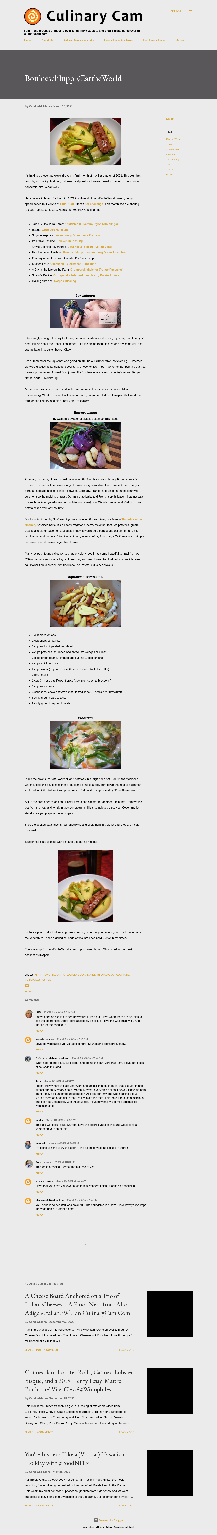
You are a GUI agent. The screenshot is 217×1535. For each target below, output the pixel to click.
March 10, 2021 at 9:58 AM (87, 1057)
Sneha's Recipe (44, 1180)
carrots (169, 144)
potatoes (170, 168)
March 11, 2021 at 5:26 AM (70, 1180)
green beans (172, 149)
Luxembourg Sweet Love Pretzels (77, 235)
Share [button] (169, 119)
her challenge (94, 204)
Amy (38, 1161)
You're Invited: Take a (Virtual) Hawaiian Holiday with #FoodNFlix (74, 1458)
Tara (38, 1080)
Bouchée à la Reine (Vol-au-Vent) (90, 246)
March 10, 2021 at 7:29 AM (59, 1011)
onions (169, 163)
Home (27, 39)
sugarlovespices (45, 1038)
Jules (38, 1011)
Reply (40, 1030)
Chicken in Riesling (70, 241)
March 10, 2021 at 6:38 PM (63, 1142)
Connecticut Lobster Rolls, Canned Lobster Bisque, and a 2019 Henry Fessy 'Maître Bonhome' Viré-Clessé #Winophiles (79, 1380)
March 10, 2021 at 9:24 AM (72, 1038)
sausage (169, 173)
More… (180, 39)
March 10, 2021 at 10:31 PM (59, 1161)
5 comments (44, 1431)
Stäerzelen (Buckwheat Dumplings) (73, 263)
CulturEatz (67, 204)
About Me (47, 39)
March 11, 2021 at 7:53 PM (82, 1199)
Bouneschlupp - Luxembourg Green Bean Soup (95, 252)
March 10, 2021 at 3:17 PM (61, 1119)
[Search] (176, 11)
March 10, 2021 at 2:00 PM (59, 1080)
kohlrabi (170, 154)
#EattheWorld (173, 139)
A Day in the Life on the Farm (52, 1057)
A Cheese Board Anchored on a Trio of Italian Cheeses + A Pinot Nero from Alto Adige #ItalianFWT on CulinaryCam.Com (77, 1304)
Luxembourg (172, 159)
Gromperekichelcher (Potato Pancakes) (97, 269)
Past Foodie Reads (154, 39)
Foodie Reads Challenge (118, 39)
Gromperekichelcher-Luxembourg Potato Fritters (86, 275)
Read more (126, 1349)
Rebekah (41, 1142)
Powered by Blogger (108, 1520)
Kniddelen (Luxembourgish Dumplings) (91, 224)
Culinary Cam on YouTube (79, 39)
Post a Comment (48, 1349)
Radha (39, 1119)
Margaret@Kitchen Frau (50, 1199)
